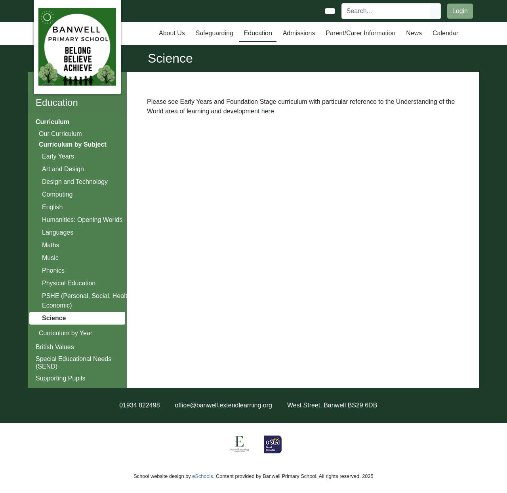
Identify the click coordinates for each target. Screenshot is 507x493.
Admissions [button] (299, 33)
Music (50, 257)
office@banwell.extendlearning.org (223, 405)
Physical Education (68, 283)
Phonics (53, 270)
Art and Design (63, 169)
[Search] (386, 11)
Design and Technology (75, 181)
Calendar (445, 33)
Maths (50, 245)
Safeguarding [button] (214, 33)
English (52, 207)
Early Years (58, 156)
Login (460, 11)
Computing (57, 194)
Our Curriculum (60, 133)
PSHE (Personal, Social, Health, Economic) (87, 300)
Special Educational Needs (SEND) (73, 362)
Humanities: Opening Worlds (82, 219)
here (267, 111)
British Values (55, 347)
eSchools (202, 476)
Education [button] (258, 33)
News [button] (414, 33)
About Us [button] (172, 33)
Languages (57, 232)
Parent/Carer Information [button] (360, 33)
